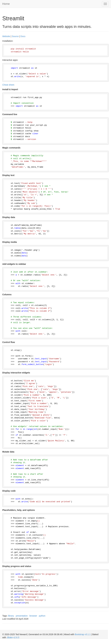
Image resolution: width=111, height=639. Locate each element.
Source (15, 36)
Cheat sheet (8, 85)
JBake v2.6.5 (13, 637)
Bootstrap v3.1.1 (82, 634)
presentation (22, 616)
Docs (23, 36)
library (11, 616)
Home (6, 3)
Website (6, 36)
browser (33, 616)
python (42, 616)
